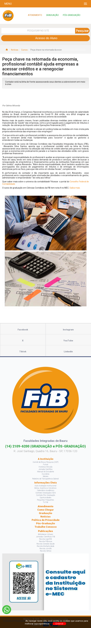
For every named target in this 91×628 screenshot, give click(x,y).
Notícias (14, 50)
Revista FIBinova (45, 541)
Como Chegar (45, 509)
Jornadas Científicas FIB (45, 537)
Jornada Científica (45, 469)
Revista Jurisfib (46, 549)
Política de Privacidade (45, 519)
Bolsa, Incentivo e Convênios (45, 488)
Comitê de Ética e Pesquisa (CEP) (45, 462)
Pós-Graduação (45, 523)
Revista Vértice (45, 551)
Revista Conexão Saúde (45, 544)
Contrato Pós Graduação (45, 495)
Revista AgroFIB (45, 539)
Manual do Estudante (45, 472)
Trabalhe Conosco (46, 526)
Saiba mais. (75, 188)
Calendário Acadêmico (45, 490)
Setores (45, 476)
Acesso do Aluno (45, 38)
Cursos (24, 50)
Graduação (45, 513)
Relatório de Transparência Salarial (45, 479)
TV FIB (45, 502)
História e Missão (45, 467)
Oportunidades (45, 498)
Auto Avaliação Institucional (45, 486)
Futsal (45, 464)
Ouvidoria (45, 474)
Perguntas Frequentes (45, 500)
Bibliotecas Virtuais (45, 534)
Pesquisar (82, 30)
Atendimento (45, 506)
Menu (8, 3)
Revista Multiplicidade (45, 546)
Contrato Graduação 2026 (46, 493)
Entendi (59, 623)
